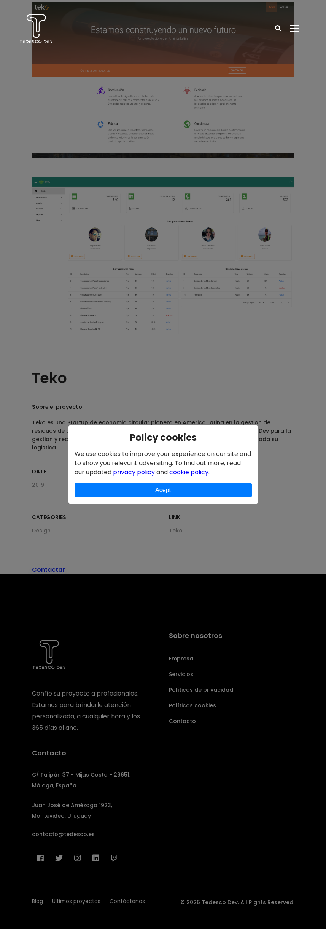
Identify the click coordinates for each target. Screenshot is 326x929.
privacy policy (134, 472)
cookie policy (188, 472)
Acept (163, 490)
